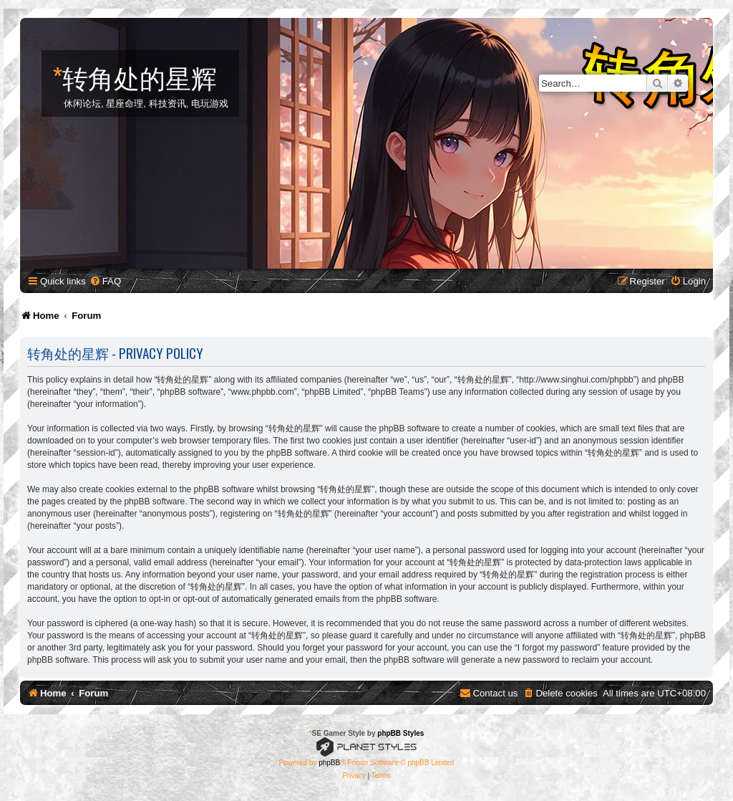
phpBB (329, 763)
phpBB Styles (400, 733)
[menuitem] (105, 281)
